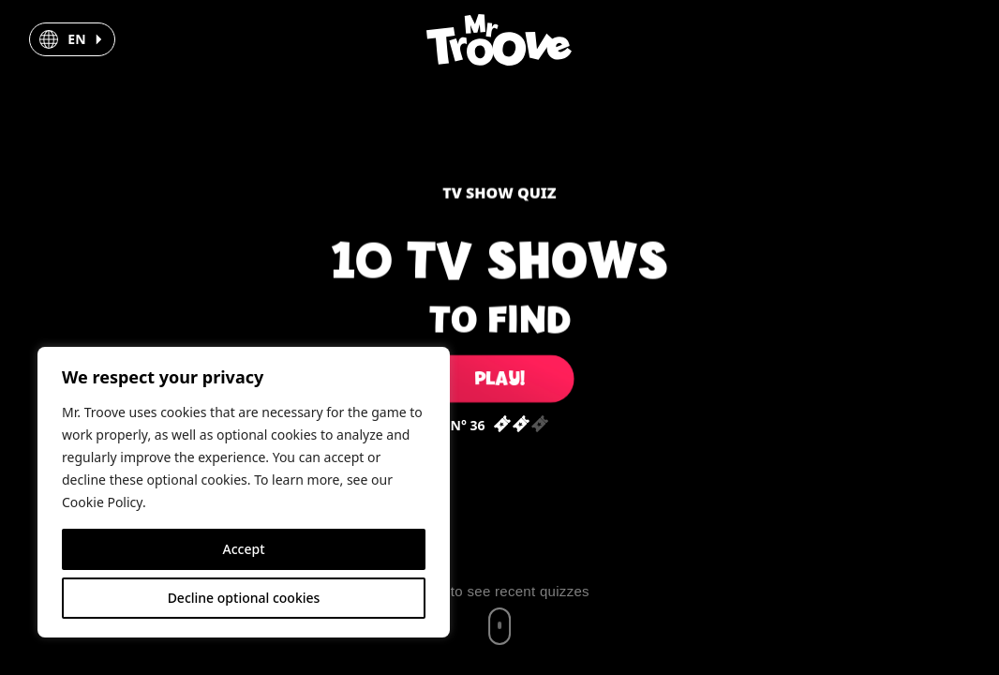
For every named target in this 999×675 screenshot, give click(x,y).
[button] (71, 39)
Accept (244, 549)
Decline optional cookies (244, 598)
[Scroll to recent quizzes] (499, 614)
